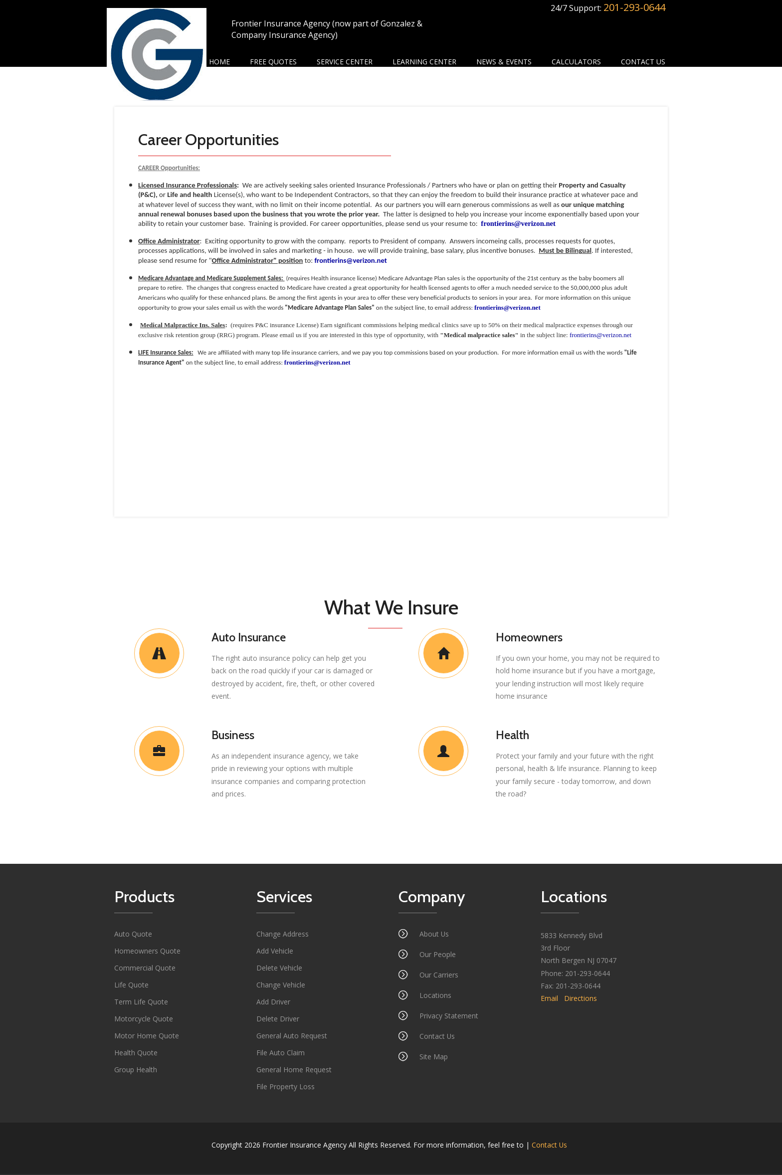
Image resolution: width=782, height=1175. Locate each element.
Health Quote (136, 1053)
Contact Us (643, 61)
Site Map (433, 1057)
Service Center (345, 61)
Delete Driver (277, 1019)
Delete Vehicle (279, 969)
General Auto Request (291, 1036)
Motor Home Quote (146, 1036)
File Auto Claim (280, 1053)
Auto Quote (133, 935)
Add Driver (273, 1002)
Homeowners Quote (147, 952)
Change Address (282, 935)
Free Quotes (273, 61)
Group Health (135, 1070)
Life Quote (131, 985)
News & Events (504, 61)
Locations (435, 996)
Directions (580, 999)
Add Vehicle (274, 952)
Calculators (576, 61)
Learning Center (424, 61)
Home (219, 61)
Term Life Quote (141, 1002)
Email (549, 999)
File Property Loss (285, 1087)
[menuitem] (219, 62)
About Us (434, 935)
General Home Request (294, 1070)
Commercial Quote (145, 969)
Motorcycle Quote (143, 1019)
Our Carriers (438, 975)
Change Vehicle (280, 985)
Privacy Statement (448, 1016)
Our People (437, 955)
